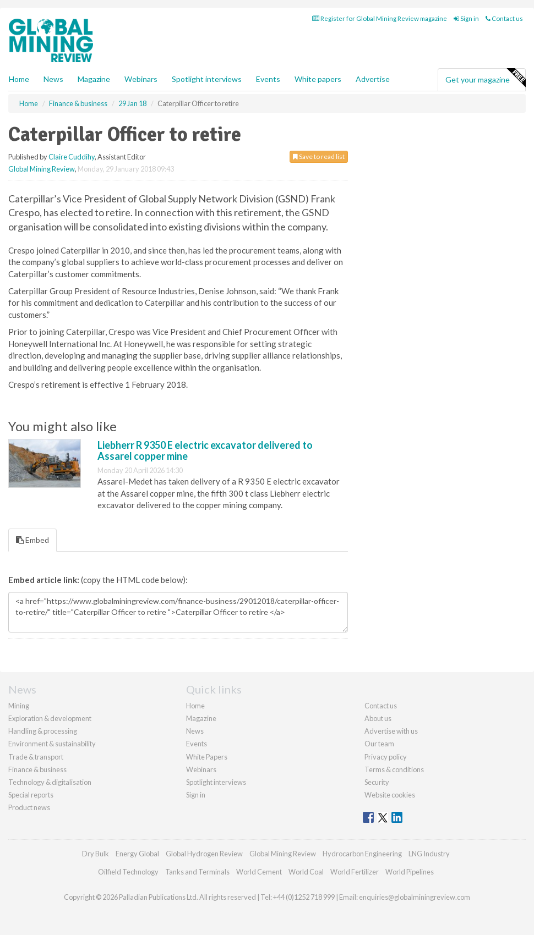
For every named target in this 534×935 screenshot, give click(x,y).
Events (268, 79)
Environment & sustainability (52, 743)
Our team (379, 743)
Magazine (94, 79)
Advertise (373, 79)
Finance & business (37, 769)
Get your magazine (485, 78)
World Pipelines (409, 871)
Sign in (466, 18)
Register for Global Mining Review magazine (379, 18)
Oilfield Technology (128, 871)
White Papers (206, 756)
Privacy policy (385, 756)
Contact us (504, 18)
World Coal (306, 871)
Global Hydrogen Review (204, 853)
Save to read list (319, 156)
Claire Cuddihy (71, 156)
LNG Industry (429, 853)
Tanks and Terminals (197, 871)
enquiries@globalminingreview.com (414, 897)
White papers (318, 79)
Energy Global (137, 853)
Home (19, 79)
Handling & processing (42, 731)
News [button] (53, 79)
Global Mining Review (41, 168)
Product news (29, 807)
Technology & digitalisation (49, 782)
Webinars (140, 79)
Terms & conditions (394, 769)
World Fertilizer (354, 871)
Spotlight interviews (207, 79)
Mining (18, 705)
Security (376, 782)
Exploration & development (49, 718)
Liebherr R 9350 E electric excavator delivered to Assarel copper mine (205, 450)
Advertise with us (391, 731)
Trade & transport (35, 756)
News (195, 731)
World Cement (259, 871)
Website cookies (389, 794)
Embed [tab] (32, 539)
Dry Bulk (95, 853)
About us (377, 718)
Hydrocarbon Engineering (362, 853)
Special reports (30, 794)
